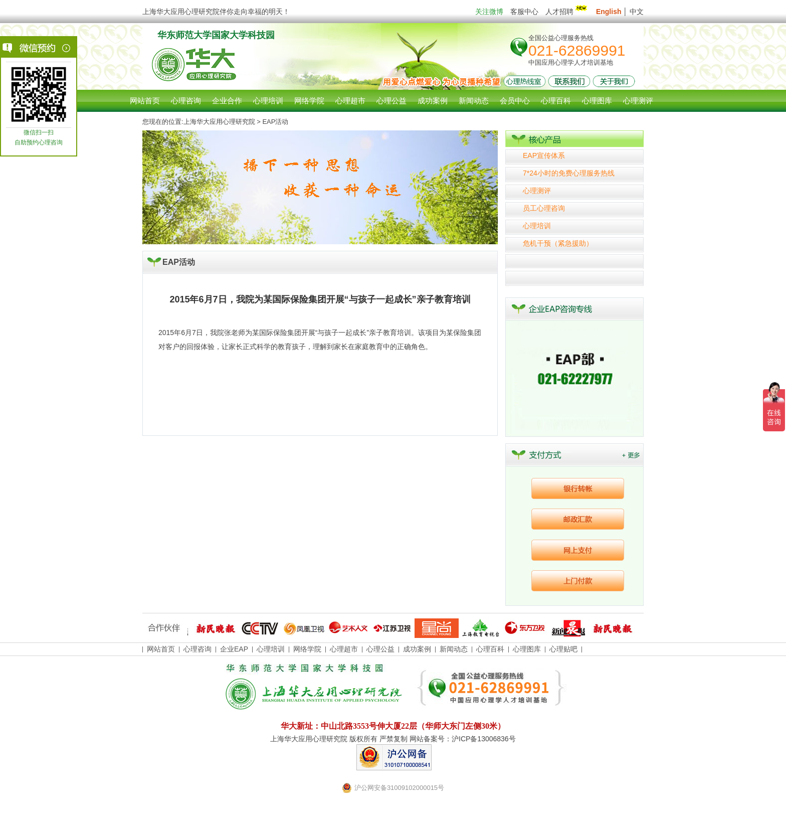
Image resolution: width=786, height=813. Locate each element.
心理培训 (537, 226)
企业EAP (234, 649)
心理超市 (344, 649)
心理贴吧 (563, 649)
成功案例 (417, 649)
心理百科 (490, 649)
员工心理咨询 (544, 208)
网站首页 (145, 100)
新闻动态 (454, 649)
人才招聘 (567, 12)
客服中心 (524, 12)
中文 (637, 12)
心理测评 (537, 191)
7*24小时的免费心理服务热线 (569, 173)
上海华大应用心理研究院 (219, 121)
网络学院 (307, 649)
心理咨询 (186, 100)
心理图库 (527, 649)
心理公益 (380, 649)
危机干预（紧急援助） (558, 243)
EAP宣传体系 (544, 155)
